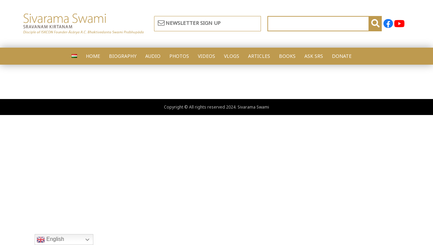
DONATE (342, 56)
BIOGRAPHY (122, 56)
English (50, 239)
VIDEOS (206, 56)
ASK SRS (313, 56)
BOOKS (287, 56)
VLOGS (231, 56)
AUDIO (153, 56)
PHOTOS (179, 56)
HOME (93, 56)
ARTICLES (259, 56)
